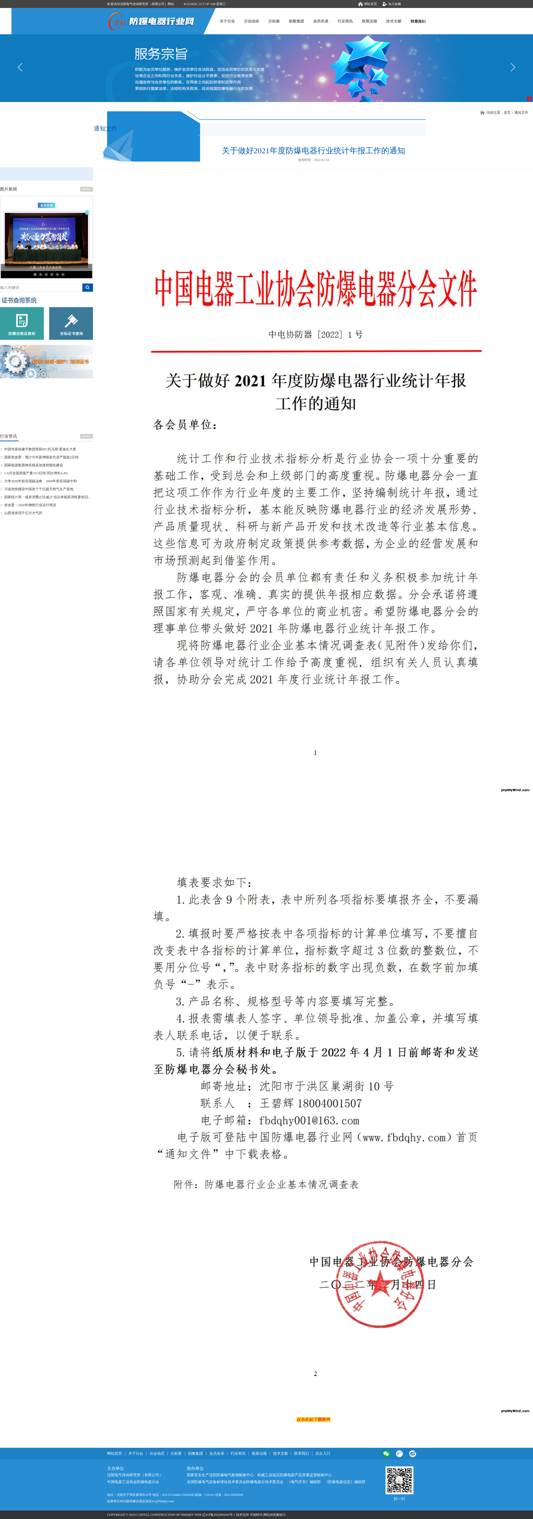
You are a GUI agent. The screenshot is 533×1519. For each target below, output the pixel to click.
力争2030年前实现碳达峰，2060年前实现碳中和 (40, 481)
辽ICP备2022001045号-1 (218, 1515)
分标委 (176, 1453)
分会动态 (157, 1453)
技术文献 (280, 1453)
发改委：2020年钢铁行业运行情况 (30, 505)
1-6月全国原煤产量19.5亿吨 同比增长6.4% (36, 473)
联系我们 (301, 1453)
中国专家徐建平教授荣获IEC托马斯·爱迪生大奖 (40, 449)
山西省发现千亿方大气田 (23, 513)
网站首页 (370, 4)
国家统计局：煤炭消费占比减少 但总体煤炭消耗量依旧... (47, 497)
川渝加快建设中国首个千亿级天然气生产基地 (38, 489)
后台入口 (322, 1453)
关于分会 (135, 1453)
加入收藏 (394, 4)
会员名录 (216, 1453)
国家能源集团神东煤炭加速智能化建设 (33, 465)
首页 (507, 113)
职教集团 (195, 1453)
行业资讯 (239, 1453)
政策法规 (259, 1453)
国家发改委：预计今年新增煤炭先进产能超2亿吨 (41, 457)
